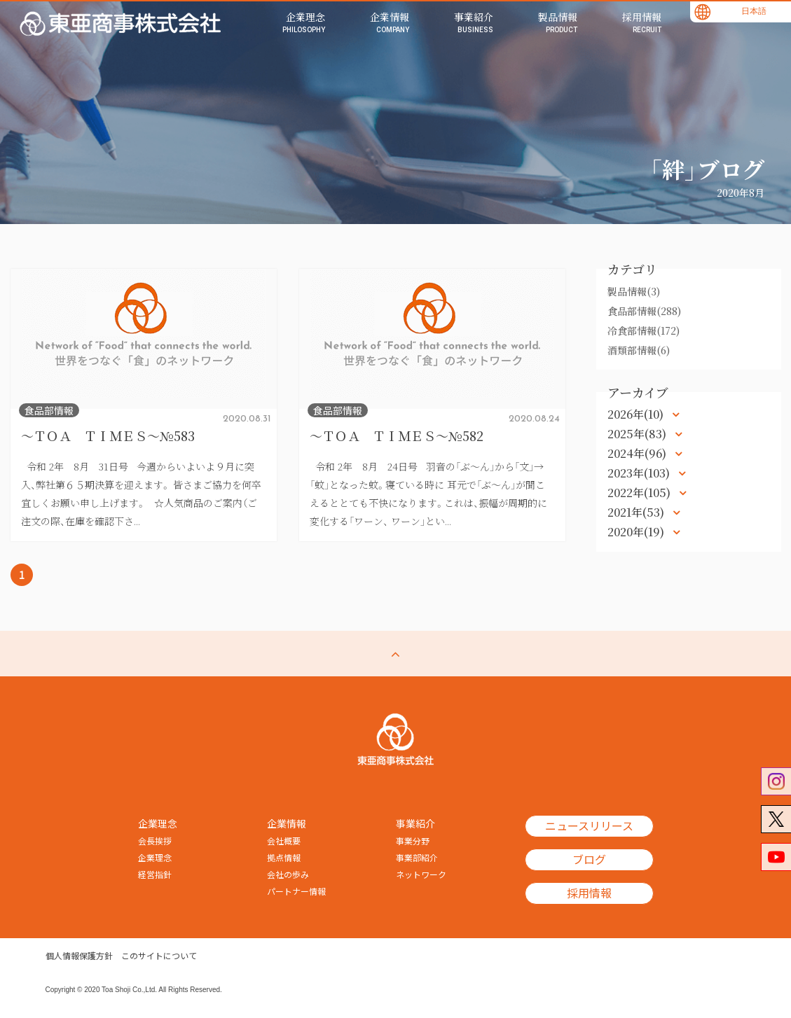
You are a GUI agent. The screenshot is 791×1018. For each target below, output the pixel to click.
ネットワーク (421, 875)
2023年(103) (640, 473)
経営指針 (155, 875)
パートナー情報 (296, 892)
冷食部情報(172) (643, 330)
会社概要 (284, 841)
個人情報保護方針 (79, 956)
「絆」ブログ (706, 169)
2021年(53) (637, 512)
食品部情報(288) (644, 311)
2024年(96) (638, 453)
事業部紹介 (417, 858)
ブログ (589, 860)
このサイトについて (159, 956)
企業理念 (155, 858)
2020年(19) (637, 532)
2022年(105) (640, 492)
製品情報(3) (633, 291)
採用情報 (589, 894)
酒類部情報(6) (638, 350)
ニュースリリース (589, 826)
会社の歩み (288, 875)
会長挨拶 (155, 841)
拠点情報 (284, 858)
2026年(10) (636, 414)
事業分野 (412, 841)
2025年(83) (638, 434)
